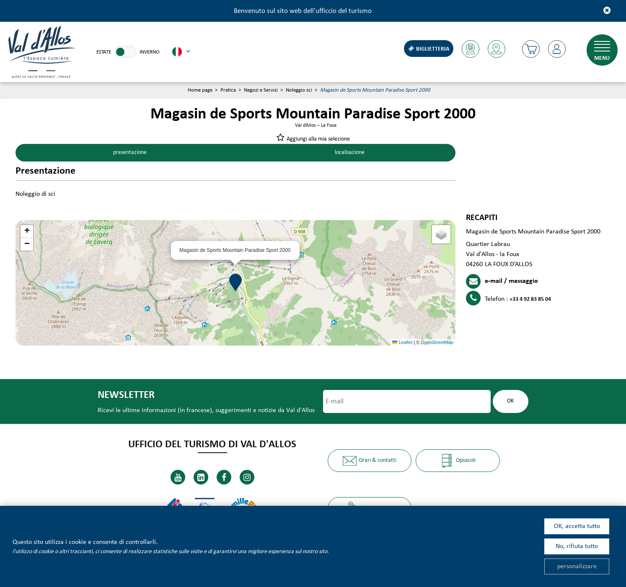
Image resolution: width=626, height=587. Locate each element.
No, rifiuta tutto (577, 546)
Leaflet (402, 342)
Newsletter (125, 395)
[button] (530, 49)
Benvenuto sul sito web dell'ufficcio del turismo (302, 11)
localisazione (348, 153)
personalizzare (577, 566)
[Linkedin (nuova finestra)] (201, 477)
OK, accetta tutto (577, 526)
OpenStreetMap (437, 342)
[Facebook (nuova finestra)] (224, 477)
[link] (125, 52)
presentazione (129, 153)
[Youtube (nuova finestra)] (178, 477)
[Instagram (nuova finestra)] (247, 477)
